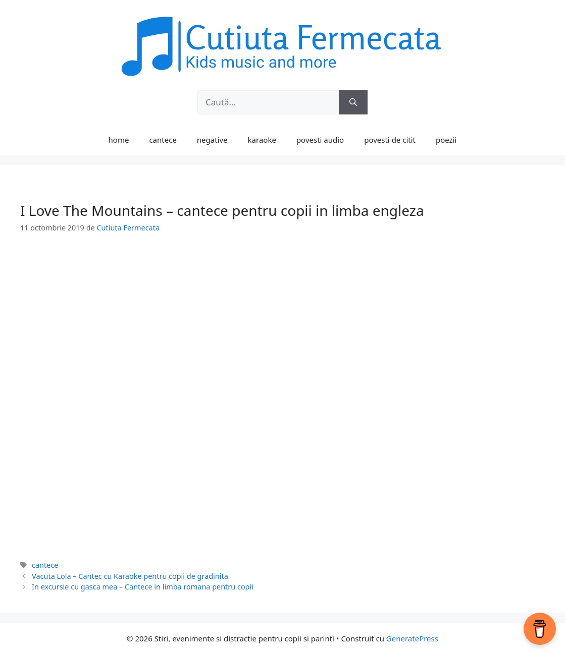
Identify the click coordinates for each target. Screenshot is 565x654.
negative (212, 140)
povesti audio (320, 140)
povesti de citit (390, 140)
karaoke (262, 140)
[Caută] (353, 102)
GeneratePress (412, 638)
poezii (446, 140)
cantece (162, 140)
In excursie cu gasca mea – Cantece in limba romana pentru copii (142, 586)
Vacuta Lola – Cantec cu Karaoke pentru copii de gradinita (130, 576)
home (119, 140)
